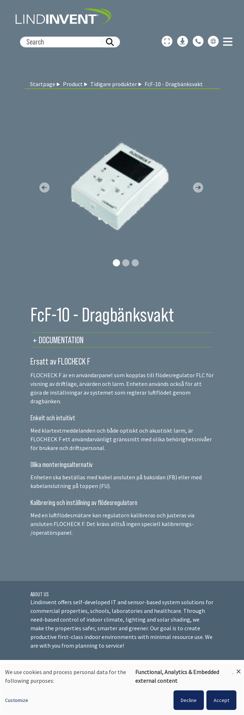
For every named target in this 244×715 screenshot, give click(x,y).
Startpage (42, 84)
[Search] (67, 42)
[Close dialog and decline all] (238, 668)
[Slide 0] (116, 262)
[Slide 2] (135, 262)
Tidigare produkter (113, 84)
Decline (189, 700)
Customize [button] (16, 700)
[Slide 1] (125, 262)
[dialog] (122, 689)
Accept (221, 700)
